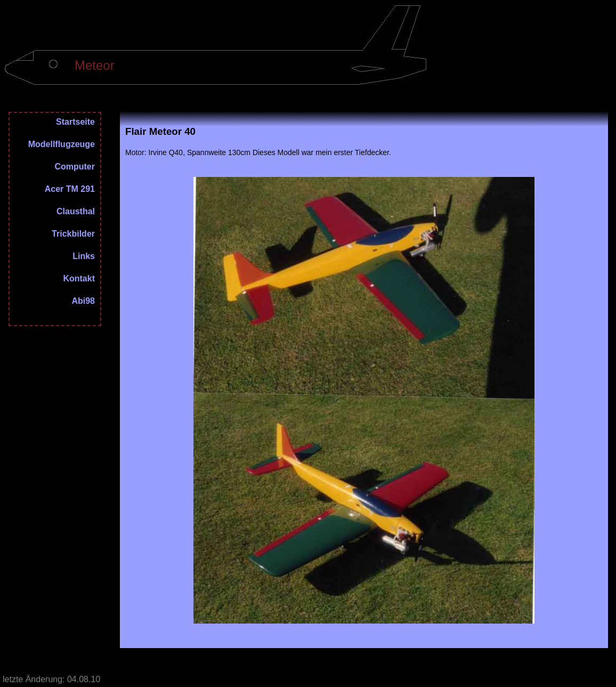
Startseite (75, 122)
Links (83, 256)
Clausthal (75, 211)
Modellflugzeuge (61, 144)
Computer (74, 167)
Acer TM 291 (70, 189)
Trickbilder (73, 234)
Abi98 (83, 301)
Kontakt (79, 278)
